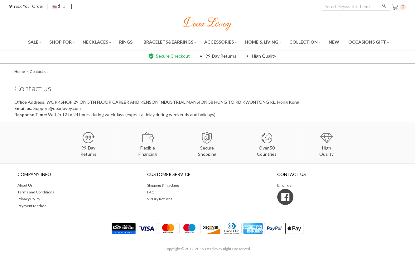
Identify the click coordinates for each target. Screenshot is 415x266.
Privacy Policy (28, 199)
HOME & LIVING (263, 42)
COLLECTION (305, 42)
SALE (34, 42)
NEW (334, 42)
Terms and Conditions (35, 192)
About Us (25, 185)
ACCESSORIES (220, 42)
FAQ (151, 192)
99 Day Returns (159, 199)
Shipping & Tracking (163, 185)
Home (20, 71)
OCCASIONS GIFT (368, 42)
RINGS (127, 42)
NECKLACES (97, 42)
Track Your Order (26, 6)
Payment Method (31, 205)
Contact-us (42, 71)
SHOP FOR (62, 42)
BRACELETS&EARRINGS (169, 42)
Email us (22, 108)
